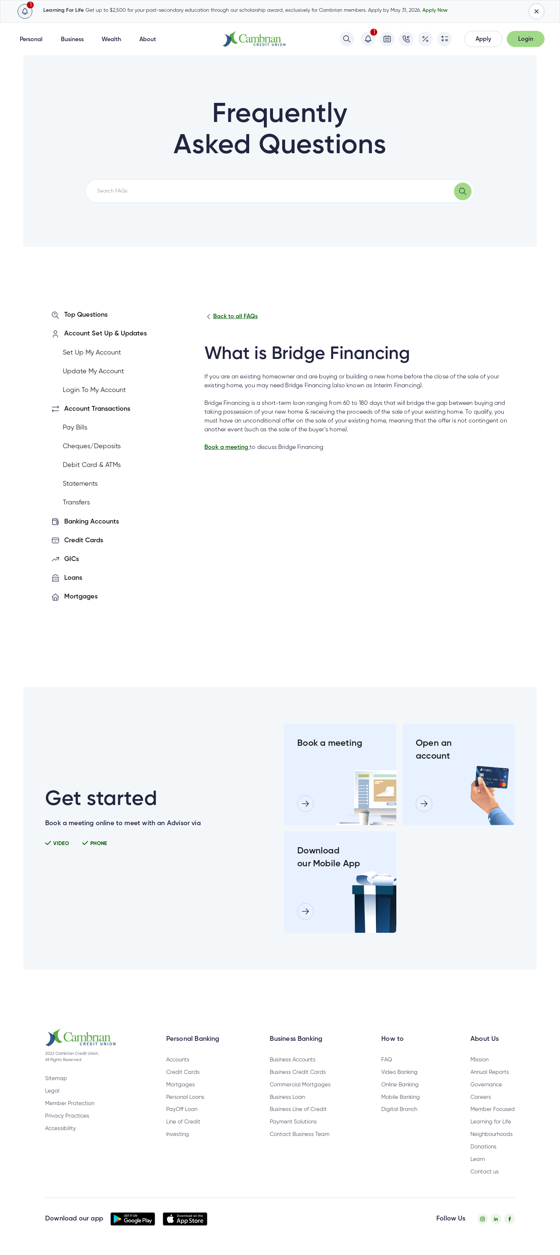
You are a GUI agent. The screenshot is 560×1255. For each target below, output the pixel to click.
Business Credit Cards (298, 1072)
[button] (483, 39)
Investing (177, 1134)
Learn (477, 1159)
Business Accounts (293, 1059)
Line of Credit (183, 1122)
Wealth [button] (111, 40)
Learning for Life (490, 1122)
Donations (483, 1147)
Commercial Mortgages (300, 1084)
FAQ (386, 1059)
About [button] (147, 40)
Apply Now (435, 10)
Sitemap (56, 1078)
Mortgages (180, 1084)
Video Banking (399, 1072)
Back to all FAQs (231, 316)
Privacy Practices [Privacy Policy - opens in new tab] (67, 1116)
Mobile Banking (400, 1097)
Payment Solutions (293, 1122)
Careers (480, 1097)
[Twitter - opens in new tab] (496, 1218)
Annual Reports (489, 1072)
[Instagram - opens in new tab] (482, 1218)
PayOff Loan (181, 1109)
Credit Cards (183, 1072)
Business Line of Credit (298, 1109)
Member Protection (69, 1103)
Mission (479, 1059)
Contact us (484, 1172)
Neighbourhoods (491, 1134)
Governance (486, 1084)
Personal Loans (185, 1097)
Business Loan (287, 1097)
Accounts (177, 1059)
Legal (52, 1091)
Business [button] (72, 40)
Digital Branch (399, 1109)
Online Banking (400, 1084)
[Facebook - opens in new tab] (509, 1218)
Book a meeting (227, 447)
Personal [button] (31, 40)
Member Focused (492, 1109)
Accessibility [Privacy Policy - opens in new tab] (60, 1128)
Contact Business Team (300, 1134)
